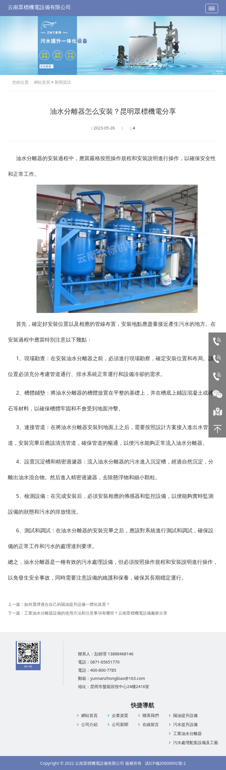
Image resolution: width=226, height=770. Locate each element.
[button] (99, 69)
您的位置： (22, 82)
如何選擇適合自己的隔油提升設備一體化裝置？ (67, 604)
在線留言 (150, 724)
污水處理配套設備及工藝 (195, 742)
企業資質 (120, 715)
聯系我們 (150, 715)
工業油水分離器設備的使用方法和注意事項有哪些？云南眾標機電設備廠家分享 (95, 613)
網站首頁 (42, 82)
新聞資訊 (62, 82)
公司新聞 (120, 724)
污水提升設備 (185, 724)
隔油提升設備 (185, 715)
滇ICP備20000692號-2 (165, 763)
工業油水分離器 (187, 733)
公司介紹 (89, 724)
